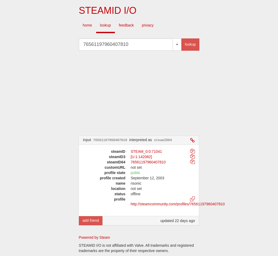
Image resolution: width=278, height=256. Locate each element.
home (87, 25)
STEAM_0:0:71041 (146, 151)
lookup (105, 25)
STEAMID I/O (107, 10)
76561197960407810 (148, 162)
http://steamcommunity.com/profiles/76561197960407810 (178, 204)
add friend (90, 220)
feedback (126, 25)
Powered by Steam (94, 237)
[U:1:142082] (141, 157)
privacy (148, 25)
